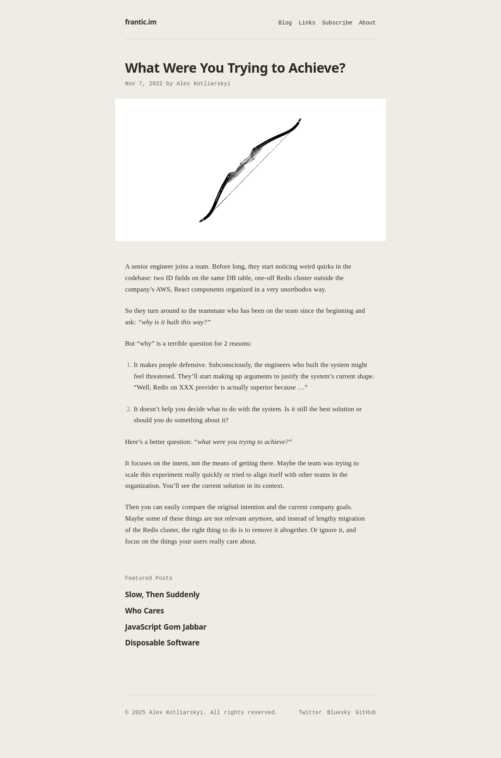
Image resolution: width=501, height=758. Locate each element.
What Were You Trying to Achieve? (235, 67)
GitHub (366, 712)
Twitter (310, 712)
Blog (285, 23)
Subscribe (337, 23)
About (367, 23)
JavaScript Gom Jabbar (166, 627)
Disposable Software (162, 643)
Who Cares (144, 611)
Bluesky (339, 712)
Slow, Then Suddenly (162, 595)
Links (307, 23)
